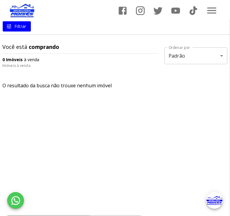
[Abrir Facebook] (122, 10)
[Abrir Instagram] (140, 10)
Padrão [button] (177, 55)
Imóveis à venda (16, 65)
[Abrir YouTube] (175, 10)
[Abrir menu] (211, 10)
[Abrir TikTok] (193, 10)
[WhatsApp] (15, 200)
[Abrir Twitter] (158, 10)
